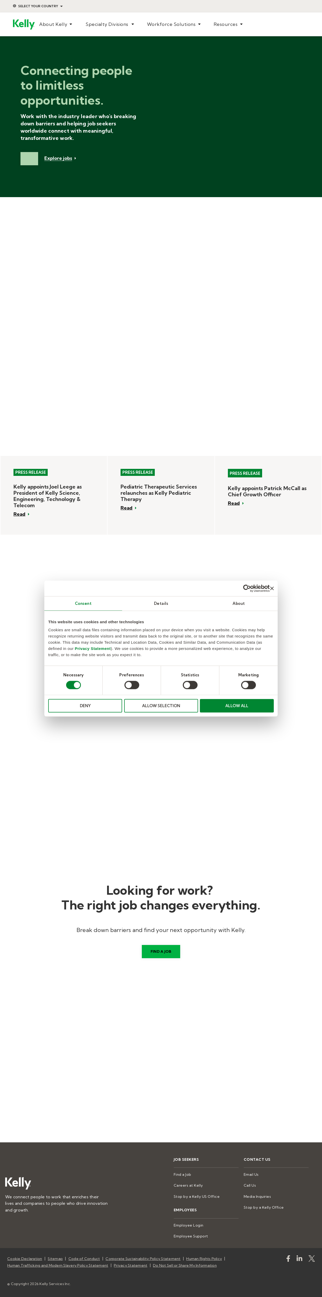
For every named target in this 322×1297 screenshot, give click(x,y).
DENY (85, 705)
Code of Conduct (84, 1258)
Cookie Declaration (24, 1258)
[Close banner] (272, 588)
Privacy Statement (93, 648)
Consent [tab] (83, 603)
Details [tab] (161, 603)
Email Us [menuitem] (251, 1174)
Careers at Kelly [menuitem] (188, 1185)
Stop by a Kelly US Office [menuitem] (197, 1196)
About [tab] (239, 603)
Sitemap (55, 1258)
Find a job (161, 951)
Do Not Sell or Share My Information (185, 1265)
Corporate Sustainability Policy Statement (143, 1258)
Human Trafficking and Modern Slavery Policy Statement (57, 1265)
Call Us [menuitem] (250, 1185)
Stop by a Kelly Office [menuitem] (264, 1207)
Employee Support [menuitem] (191, 1236)
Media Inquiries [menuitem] (257, 1196)
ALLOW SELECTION (161, 705)
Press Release (30, 472)
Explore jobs (58, 158)
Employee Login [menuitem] (189, 1225)
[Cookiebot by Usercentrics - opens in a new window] (247, 588)
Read (19, 514)
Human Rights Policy (204, 1258)
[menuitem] (55, 24)
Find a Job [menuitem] (182, 1174)
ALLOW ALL (236, 705)
